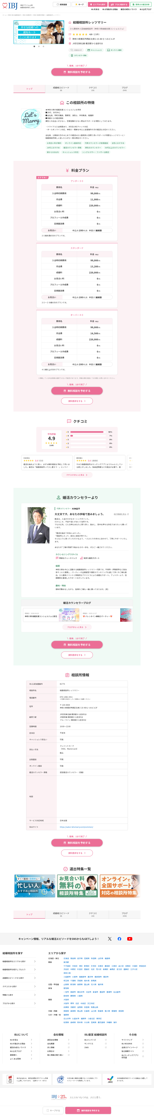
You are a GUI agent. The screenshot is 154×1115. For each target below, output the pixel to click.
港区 (81, 969)
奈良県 (86, 1010)
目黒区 (128, 969)
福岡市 (83, 1021)
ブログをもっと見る (75, 630)
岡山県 (80, 1014)
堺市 (72, 1006)
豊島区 (86, 972)
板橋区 (105, 972)
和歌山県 (94, 1010)
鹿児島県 (101, 1025)
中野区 (73, 972)
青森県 (73, 961)
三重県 (80, 998)
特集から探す (19, 998)
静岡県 (73, 998)
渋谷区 (66, 972)
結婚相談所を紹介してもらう (19, 973)
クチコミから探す (19, 990)
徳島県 (100, 1014)
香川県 (107, 1014)
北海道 (66, 961)
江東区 (114, 969)
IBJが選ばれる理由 (110, 9)
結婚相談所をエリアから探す (19, 964)
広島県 (86, 1014)
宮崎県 (93, 1025)
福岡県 (66, 1017)
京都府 (73, 1010)
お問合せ (58, 1054)
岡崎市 (73, 995)
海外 (115, 1025)
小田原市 (67, 979)
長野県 (80, 987)
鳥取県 (66, 1014)
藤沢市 (90, 979)
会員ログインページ (133, 1050)
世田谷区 (142, 969)
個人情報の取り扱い (58, 1058)
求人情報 (58, 1050)
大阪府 (66, 1002)
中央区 (75, 969)
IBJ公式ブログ (145, 9)
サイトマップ (133, 1042)
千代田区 (67, 969)
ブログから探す (19, 1007)
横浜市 (106, 979)
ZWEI (95, 1050)
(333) (125, 88)
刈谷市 (88, 995)
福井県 (100, 987)
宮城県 (86, 961)
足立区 (119, 972)
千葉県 (73, 983)
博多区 (99, 1021)
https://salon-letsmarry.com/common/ (76, 829)
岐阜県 (66, 998)
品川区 (121, 969)
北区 (93, 972)
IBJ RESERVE (133, 1046)
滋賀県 (80, 1010)
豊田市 (102, 995)
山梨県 (66, 987)
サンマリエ (95, 1046)
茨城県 (80, 983)
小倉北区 (91, 1021)
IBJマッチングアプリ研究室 (133, 1059)
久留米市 (75, 1021)
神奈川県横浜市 (27, 15)
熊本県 (80, 1025)
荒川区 (98, 972)
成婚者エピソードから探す (19, 981)
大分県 (86, 1025)
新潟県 (73, 987)
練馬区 (112, 972)
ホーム (4, 15)
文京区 (93, 969)
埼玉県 (66, 983)
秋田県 (93, 961)
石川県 (93, 987)
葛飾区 (126, 972)
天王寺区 (91, 1006)
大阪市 (66, 1006)
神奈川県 (67, 976)
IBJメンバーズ (95, 1042)
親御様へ (21, 1058)
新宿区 (86, 969)
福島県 (107, 961)
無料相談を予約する (90, 1110)
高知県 (121, 1014)
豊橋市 (109, 995)
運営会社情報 (58, 1042)
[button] (34, 46)
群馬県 (93, 983)
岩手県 (80, 961)
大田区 (134, 969)
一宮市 (66, 995)
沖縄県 (109, 1025)
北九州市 (67, 1021)
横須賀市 (98, 979)
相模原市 (82, 979)
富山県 (86, 987)
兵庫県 (66, 1010)
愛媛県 (114, 1014)
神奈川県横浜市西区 (39, 15)
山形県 (100, 961)
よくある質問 (21, 1061)
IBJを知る (95, 9)
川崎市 (75, 979)
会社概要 (58, 1046)
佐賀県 (66, 1025)
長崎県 (73, 1025)
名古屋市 (116, 995)
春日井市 (80, 995)
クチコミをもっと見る (75, 477)
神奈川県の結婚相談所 (14, 15)
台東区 (100, 969)
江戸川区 (133, 972)
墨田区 (107, 969)
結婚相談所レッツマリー (53, 15)
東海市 (95, 995)
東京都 (66, 965)
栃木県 (86, 983)
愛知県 (66, 991)
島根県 (73, 1014)
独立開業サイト (133, 1054)
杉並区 (80, 972)
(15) (93, 88)
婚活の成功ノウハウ (129, 9)
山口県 (93, 1014)
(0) (61, 88)
